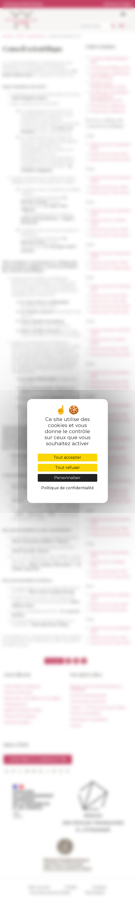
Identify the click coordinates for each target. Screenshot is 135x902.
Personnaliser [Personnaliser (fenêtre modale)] (67, 477)
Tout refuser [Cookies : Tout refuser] (67, 467)
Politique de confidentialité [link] (67, 488)
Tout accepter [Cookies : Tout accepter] (67, 457)
